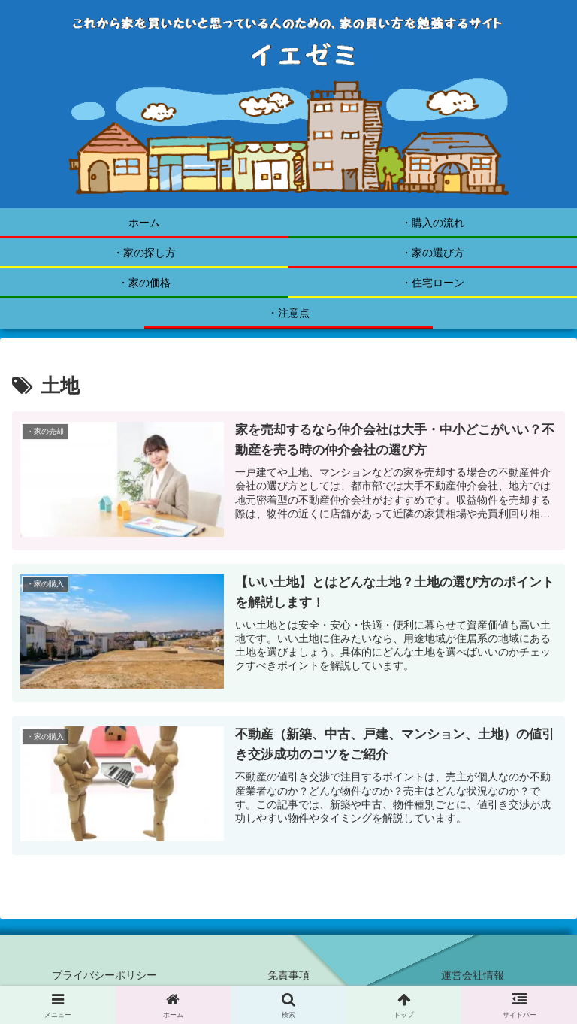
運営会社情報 (472, 975)
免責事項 (288, 975)
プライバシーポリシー (104, 975)
